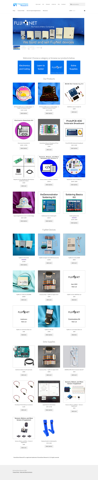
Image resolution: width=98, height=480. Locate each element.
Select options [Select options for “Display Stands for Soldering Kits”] (49, 446)
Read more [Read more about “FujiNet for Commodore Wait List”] (74, 334)
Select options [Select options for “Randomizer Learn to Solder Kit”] (74, 184)
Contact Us (54, 4)
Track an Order (21, 10)
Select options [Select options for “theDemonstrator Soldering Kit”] (49, 221)
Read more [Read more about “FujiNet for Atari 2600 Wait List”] (74, 299)
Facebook (63, 4)
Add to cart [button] (74, 112)
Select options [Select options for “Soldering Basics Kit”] (74, 222)
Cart (43, 4)
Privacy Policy (16, 472)
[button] (48, 31)
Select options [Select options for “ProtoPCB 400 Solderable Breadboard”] (74, 148)
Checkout (48, 4)
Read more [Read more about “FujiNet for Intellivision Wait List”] (24, 334)
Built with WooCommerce (26, 472)
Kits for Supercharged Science (34, 10)
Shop (14, 10)
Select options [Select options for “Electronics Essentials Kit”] (24, 148)
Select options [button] (49, 184)
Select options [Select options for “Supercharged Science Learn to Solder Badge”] (24, 221)
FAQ (59, 4)
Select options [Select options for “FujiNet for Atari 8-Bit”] (24, 264)
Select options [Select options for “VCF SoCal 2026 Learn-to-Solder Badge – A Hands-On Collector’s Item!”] (49, 113)
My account (38, 4)
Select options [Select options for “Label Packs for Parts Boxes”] (49, 410)
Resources (45, 10)
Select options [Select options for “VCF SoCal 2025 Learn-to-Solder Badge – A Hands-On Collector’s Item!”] (24, 113)
